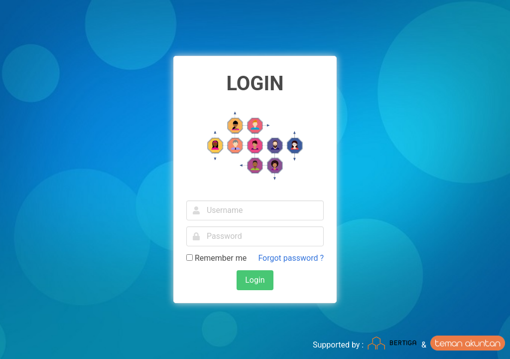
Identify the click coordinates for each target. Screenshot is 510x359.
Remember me (216, 258)
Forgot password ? (291, 258)
